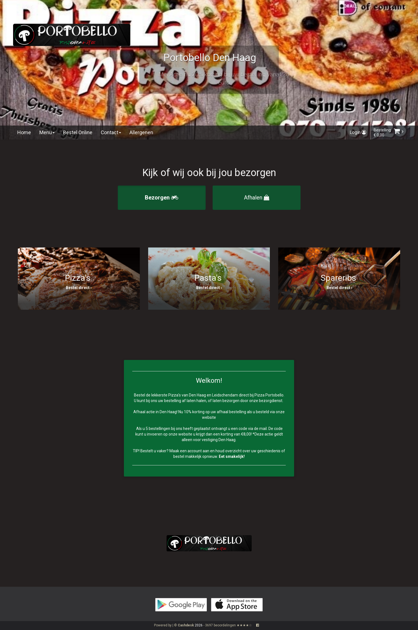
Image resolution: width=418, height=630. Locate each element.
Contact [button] (111, 132)
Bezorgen (161, 197)
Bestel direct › (79, 287)
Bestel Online (77, 132)
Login (358, 132)
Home (24, 132)
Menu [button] (47, 132)
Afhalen (256, 197)
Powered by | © (174, 625)
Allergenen (141, 132)
